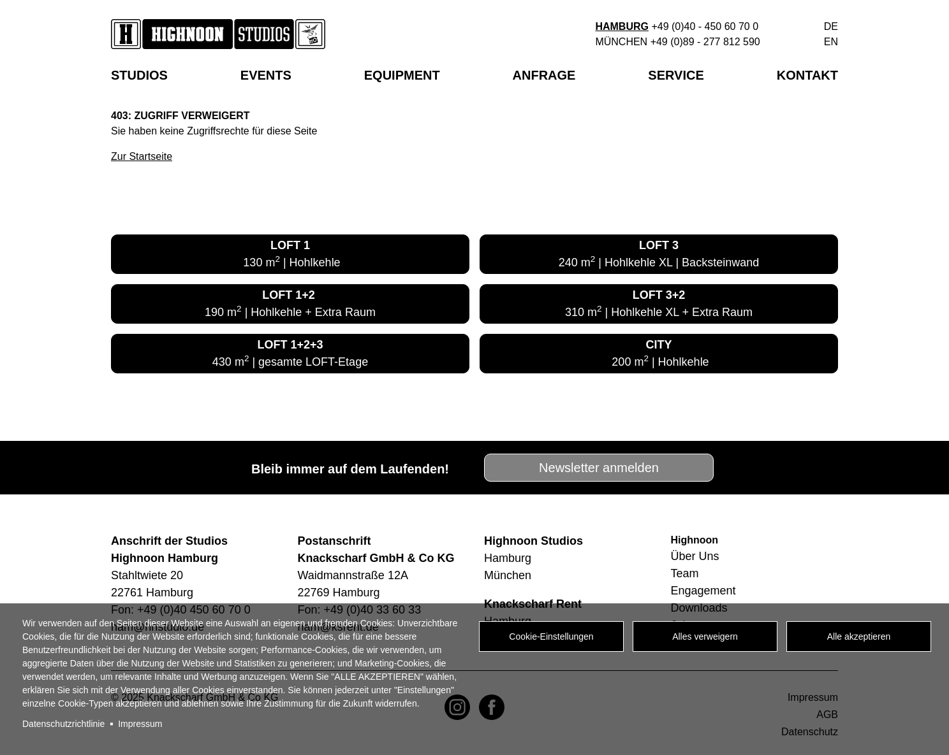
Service (675, 75)
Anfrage (544, 75)
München (621, 41)
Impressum (140, 724)
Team (685, 573)
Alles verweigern (705, 636)
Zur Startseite (141, 156)
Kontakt (807, 75)
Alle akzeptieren (859, 636)
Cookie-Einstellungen (551, 636)
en (831, 41)
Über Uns (695, 556)
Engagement (703, 590)
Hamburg (622, 26)
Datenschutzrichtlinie (63, 724)
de (831, 26)
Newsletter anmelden (599, 468)
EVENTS (265, 75)
